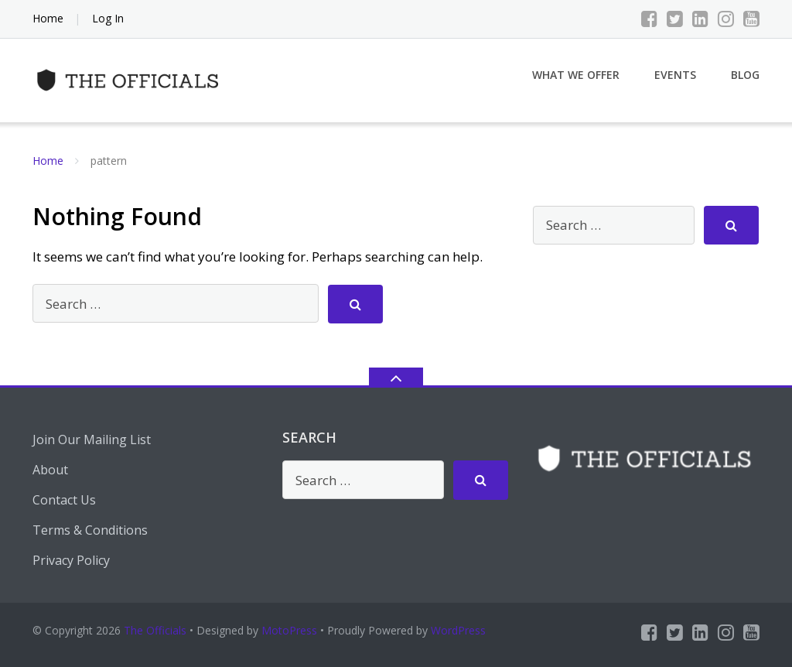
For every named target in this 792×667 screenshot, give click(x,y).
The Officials (155, 630)
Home (47, 18)
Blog (745, 74)
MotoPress (289, 630)
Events (675, 74)
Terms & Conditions (90, 530)
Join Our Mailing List (91, 439)
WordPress (458, 630)
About (50, 469)
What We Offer (576, 74)
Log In (108, 18)
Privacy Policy (71, 560)
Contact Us (64, 499)
